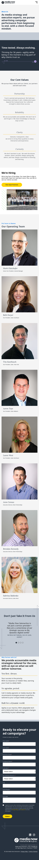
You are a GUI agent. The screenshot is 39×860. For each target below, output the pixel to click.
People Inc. (34, 846)
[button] (16, 642)
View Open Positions (11, 185)
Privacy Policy (15, 809)
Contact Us (22, 809)
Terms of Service (33, 851)
